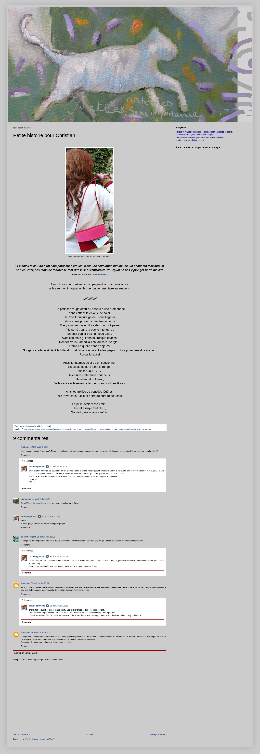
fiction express (59, 429)
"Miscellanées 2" (100, 274)
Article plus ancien (157, 734)
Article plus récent (22, 734)
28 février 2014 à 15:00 (41, 632)
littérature (94, 429)
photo (139, 429)
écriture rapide (46, 429)
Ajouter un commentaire (25, 653)
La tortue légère (28, 537)
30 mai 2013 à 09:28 (41, 499)
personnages (117, 429)
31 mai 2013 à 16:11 (46, 537)
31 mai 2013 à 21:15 (59, 606)
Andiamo (25, 447)
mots (100, 429)
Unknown (25, 583)
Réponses (28, 461)
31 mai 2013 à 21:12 (59, 556)
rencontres (147, 429)
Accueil (89, 734)
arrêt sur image (34, 429)
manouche (26, 499)
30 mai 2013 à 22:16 (51, 516)
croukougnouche (37, 467)
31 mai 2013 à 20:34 (40, 583)
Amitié (24, 429)
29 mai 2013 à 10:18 (39, 447)
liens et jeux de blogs (81, 429)
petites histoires (130, 429)
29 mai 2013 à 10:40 (59, 467)
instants (68, 429)
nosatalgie (107, 429)
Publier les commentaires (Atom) (40, 739)
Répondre (25, 455)
